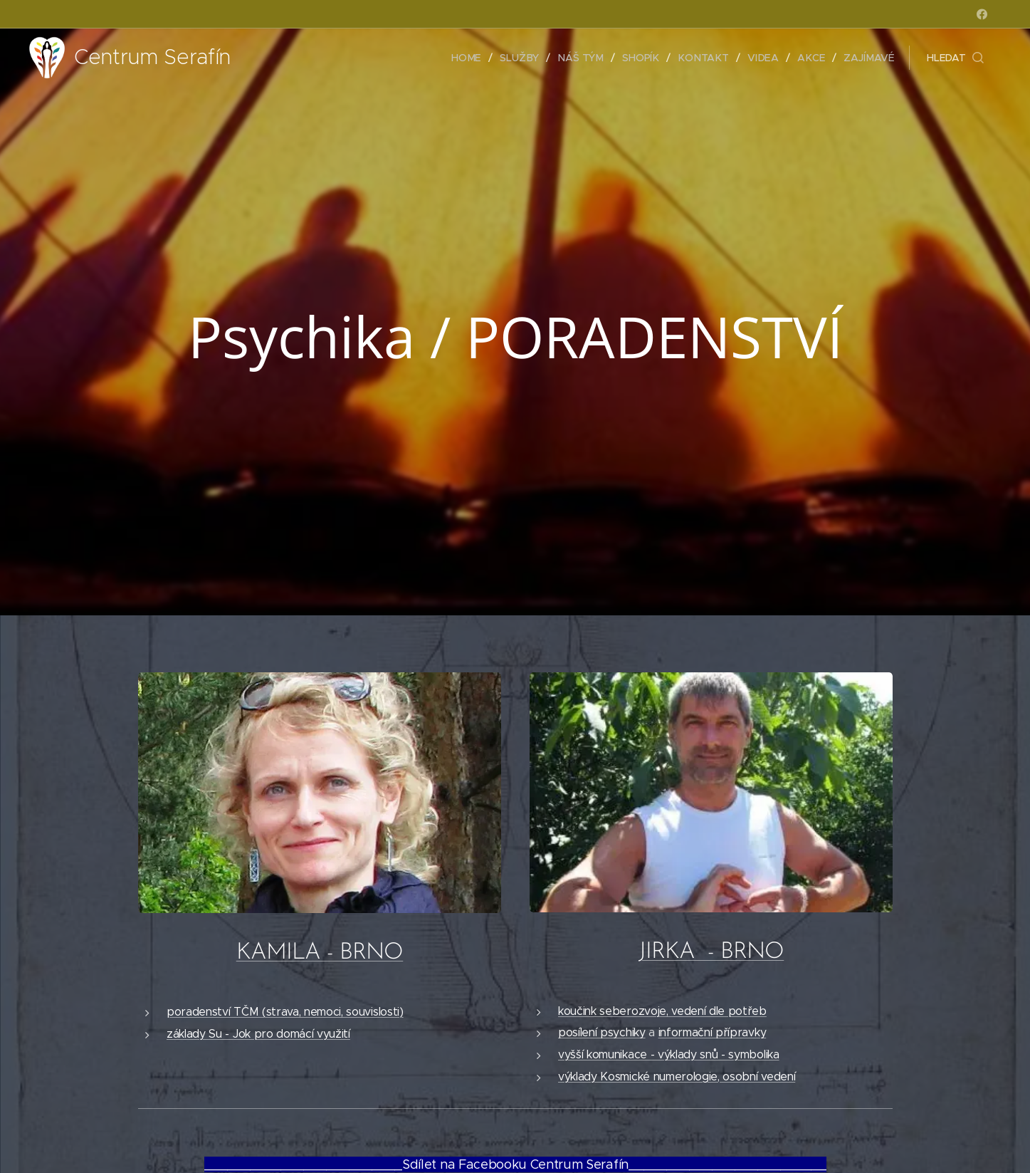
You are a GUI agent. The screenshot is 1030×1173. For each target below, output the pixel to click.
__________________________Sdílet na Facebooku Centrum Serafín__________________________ (515, 1164)
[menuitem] (475, 57)
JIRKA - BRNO (711, 952)
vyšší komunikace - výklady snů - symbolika (668, 1053)
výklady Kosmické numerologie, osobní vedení (676, 1076)
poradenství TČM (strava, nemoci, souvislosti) (285, 1011)
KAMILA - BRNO (319, 953)
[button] (955, 57)
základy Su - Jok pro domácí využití (258, 1033)
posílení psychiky (602, 1032)
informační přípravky (712, 1032)
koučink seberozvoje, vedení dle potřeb (662, 1010)
